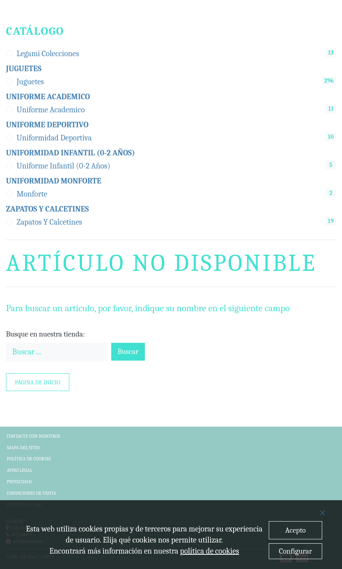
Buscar (128, 351)
